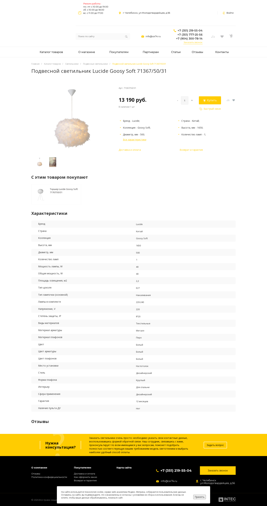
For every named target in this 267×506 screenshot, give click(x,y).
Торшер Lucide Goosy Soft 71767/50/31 (64, 191)
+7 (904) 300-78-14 (189, 38)
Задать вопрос (215, 445)
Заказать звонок (193, 42)
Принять (200, 496)
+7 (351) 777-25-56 (189, 34)
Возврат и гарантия (191, 149)
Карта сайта (123, 467)
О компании (39, 467)
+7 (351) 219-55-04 (190, 30)
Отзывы (35, 473)
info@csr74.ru (153, 36)
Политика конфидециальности (49, 477)
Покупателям (82, 467)
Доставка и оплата (130, 149)
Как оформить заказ (85, 477)
